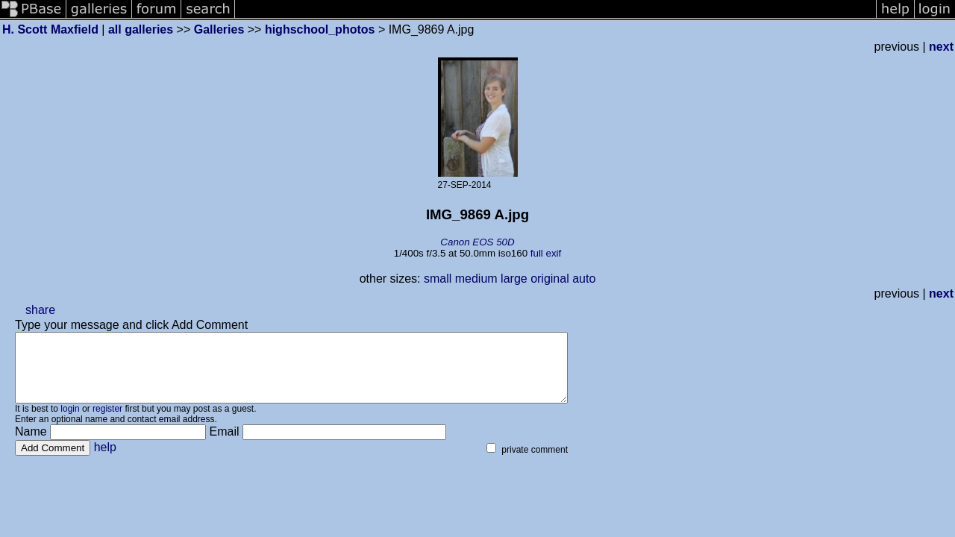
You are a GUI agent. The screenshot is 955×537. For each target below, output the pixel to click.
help (105, 460)
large (514, 278)
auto (583, 278)
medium (476, 278)
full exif (545, 253)
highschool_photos (320, 29)
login (69, 422)
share (40, 310)
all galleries (140, 29)
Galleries (219, 29)
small (437, 278)
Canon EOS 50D (477, 242)
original (549, 278)
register (107, 422)
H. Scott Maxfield (50, 29)
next (941, 46)
